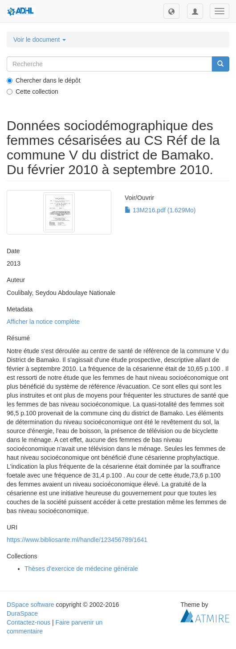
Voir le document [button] (39, 39)
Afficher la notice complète (43, 321)
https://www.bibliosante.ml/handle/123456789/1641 (77, 539)
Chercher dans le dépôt (44, 80)
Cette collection (32, 91)
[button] (171, 11)
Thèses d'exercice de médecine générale (81, 568)
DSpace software (30, 604)
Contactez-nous (28, 622)
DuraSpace (22, 613)
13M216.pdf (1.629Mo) (160, 210)
